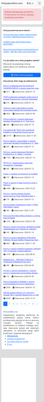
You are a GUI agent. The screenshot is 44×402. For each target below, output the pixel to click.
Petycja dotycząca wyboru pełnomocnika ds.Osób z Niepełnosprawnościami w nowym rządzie (20, 37)
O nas (9, 344)
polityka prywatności (16, 338)
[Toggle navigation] (39, 3)
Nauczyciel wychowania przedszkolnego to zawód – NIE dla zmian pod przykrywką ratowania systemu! (20, 52)
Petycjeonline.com (12, 3)
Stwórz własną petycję (22, 75)
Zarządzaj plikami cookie (17, 341)
